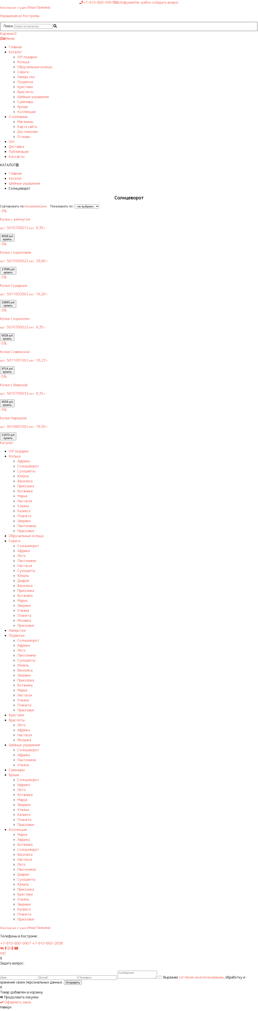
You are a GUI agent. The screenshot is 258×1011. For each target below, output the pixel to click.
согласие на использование (205, 978)
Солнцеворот (28, 466)
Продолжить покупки (19, 998)
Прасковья (25, 530)
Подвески (25, 81)
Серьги (23, 71)
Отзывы (23, 136)
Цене (43, 206)
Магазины (25, 121)
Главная (15, 47)
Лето (21, 555)
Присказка (25, 486)
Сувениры (25, 101)
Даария (23, 580)
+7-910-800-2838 (47, 943)
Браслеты (25, 91)
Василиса (25, 481)
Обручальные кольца (34, 67)
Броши (22, 106)
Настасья (24, 501)
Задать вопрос (167, 2)
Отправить (73, 983)
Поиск (8, 26)
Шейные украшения (33, 96)
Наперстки (25, 76)
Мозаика (24, 620)
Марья (22, 496)
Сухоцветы (26, 471)
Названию (32, 206)
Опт (12, 141)
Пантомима (26, 525)
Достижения (27, 131)
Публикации (19, 151)
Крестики (25, 86)
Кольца (23, 62)
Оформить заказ (15, 1003)
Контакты (16, 156)
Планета (24, 516)
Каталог (15, 52)
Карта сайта (27, 126)
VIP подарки (27, 57)
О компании (18, 116)
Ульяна (23, 506)
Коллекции (26, 111)
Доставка (16, 146)
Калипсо (24, 511)
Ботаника (25, 491)
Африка (23, 461)
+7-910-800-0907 (15, 943)
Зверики (24, 520)
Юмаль (23, 476)
